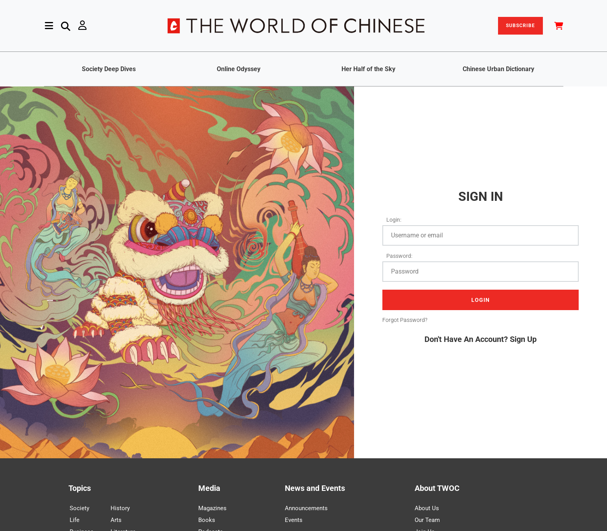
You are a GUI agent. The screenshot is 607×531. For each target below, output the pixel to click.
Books (206, 520)
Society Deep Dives (109, 69)
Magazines (212, 508)
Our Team (427, 520)
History (120, 508)
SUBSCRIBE (520, 25)
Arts (116, 520)
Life (74, 520)
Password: (399, 256)
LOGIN (480, 300)
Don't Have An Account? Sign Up (480, 339)
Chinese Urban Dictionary (498, 69)
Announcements (306, 508)
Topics (79, 488)
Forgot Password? (404, 320)
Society (79, 508)
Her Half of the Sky (368, 69)
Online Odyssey (238, 69)
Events (294, 520)
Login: (393, 220)
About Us (427, 508)
